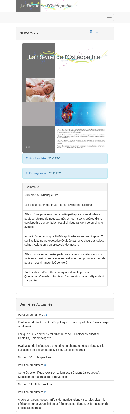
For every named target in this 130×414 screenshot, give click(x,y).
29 (45, 392)
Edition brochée (36, 158)
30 (45, 365)
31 (45, 314)
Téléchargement (36, 173)
